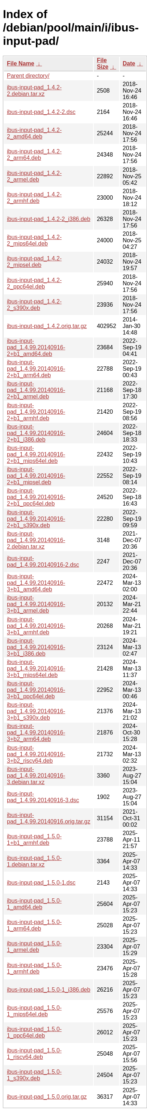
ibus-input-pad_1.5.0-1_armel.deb (34, 946)
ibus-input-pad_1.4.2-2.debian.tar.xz (34, 90)
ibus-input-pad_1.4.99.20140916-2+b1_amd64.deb (36, 347)
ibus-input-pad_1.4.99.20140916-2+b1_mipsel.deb (36, 475)
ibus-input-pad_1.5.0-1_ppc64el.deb (34, 1032)
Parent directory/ (28, 76)
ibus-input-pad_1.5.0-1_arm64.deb (34, 925)
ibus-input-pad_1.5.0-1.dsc (41, 883)
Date (129, 63)
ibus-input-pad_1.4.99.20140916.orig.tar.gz (48, 818)
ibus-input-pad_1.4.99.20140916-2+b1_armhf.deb (36, 411)
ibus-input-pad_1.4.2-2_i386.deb (48, 219)
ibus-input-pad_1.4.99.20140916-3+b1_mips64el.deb (36, 668)
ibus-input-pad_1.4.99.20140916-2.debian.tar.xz (36, 540)
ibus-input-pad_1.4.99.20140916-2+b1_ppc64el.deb (36, 497)
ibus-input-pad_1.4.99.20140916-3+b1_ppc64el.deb (36, 689)
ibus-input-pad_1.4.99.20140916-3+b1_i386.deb (36, 647)
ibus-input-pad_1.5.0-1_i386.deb (48, 990)
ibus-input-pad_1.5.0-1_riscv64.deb (34, 1053)
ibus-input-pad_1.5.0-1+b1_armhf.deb (34, 839)
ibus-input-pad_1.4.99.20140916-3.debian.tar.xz (36, 775)
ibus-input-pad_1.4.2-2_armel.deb (34, 176)
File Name (20, 63)
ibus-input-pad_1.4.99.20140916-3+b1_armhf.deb (36, 625)
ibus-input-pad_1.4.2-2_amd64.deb (34, 133)
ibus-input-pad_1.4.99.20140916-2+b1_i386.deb (36, 433)
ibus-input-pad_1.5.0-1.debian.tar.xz (34, 861)
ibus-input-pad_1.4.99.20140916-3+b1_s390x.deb (36, 711)
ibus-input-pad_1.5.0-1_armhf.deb (34, 968)
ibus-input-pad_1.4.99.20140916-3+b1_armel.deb (36, 604)
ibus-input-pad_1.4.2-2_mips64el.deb (34, 240)
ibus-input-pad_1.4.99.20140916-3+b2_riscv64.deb (36, 754)
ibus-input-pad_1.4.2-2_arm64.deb (34, 154)
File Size (102, 63)
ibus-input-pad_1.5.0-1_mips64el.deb (34, 1011)
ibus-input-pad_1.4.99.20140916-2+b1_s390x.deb (36, 518)
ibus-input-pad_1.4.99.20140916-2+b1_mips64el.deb (36, 454)
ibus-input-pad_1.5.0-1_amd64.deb (34, 904)
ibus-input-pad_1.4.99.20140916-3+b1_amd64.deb (36, 582)
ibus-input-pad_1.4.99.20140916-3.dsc (43, 797)
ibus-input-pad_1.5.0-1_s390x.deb (34, 1075)
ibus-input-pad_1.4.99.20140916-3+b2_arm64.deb (36, 732)
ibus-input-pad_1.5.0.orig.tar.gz (47, 1097)
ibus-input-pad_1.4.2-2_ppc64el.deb (34, 283)
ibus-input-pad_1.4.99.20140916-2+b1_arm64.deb (36, 368)
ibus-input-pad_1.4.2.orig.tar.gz (47, 326)
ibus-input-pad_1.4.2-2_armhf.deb (34, 197)
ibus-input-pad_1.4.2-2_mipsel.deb (34, 261)
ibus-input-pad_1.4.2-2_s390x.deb (34, 304)
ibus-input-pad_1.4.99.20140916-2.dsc (43, 561)
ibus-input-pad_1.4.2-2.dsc (41, 112)
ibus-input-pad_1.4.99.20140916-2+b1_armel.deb (36, 390)
